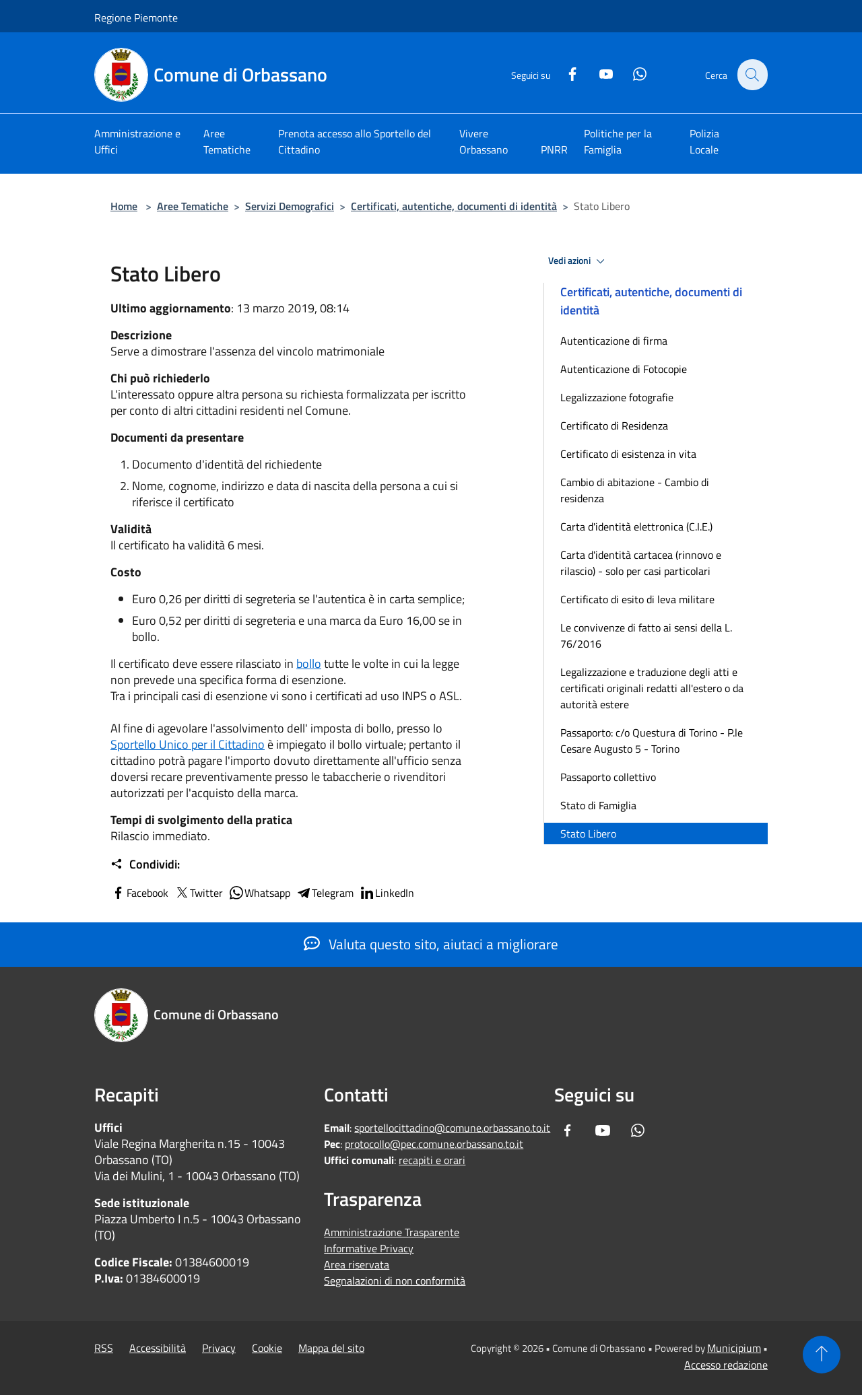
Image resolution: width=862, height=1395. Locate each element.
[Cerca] (751, 75)
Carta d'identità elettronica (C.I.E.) (636, 526)
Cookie (267, 1348)
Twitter (198, 893)
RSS (103, 1348)
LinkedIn (386, 893)
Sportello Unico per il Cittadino (187, 744)
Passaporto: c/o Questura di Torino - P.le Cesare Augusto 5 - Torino (651, 740)
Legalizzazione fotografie (616, 397)
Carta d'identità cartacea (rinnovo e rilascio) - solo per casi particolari (640, 563)
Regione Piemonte (136, 17)
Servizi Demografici (289, 206)
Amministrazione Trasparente (391, 1232)
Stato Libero (588, 833)
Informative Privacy (368, 1248)
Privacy (219, 1348)
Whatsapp (259, 893)
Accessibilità (157, 1348)
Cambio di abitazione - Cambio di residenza (634, 490)
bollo (308, 663)
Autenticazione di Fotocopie (623, 369)
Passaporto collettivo (608, 777)
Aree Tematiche (192, 206)
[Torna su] (821, 1354)
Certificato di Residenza (614, 425)
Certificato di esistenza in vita (628, 454)
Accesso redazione (726, 1365)
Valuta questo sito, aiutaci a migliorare (431, 944)
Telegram (325, 893)
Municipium (734, 1348)
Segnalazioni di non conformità (394, 1280)
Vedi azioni (578, 261)
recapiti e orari (432, 1160)
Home (123, 206)
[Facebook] (564, 72)
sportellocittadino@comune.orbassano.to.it (452, 1128)
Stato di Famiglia (598, 805)
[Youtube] (598, 72)
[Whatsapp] (631, 72)
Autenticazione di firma (613, 341)
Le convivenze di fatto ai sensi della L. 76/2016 (646, 635)
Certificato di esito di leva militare (637, 599)
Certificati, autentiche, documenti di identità (454, 206)
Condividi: (145, 864)
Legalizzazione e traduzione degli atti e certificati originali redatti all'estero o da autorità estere (651, 688)
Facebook (139, 893)
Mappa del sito (331, 1348)
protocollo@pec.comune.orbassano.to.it (434, 1144)
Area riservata (356, 1264)
